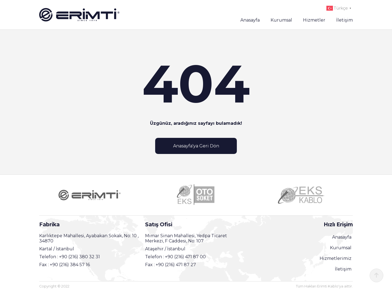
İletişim (344, 20)
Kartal (46, 248)
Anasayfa (250, 20)
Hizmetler (314, 20)
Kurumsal (281, 20)
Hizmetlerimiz (335, 258)
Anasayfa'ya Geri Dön (196, 146)
